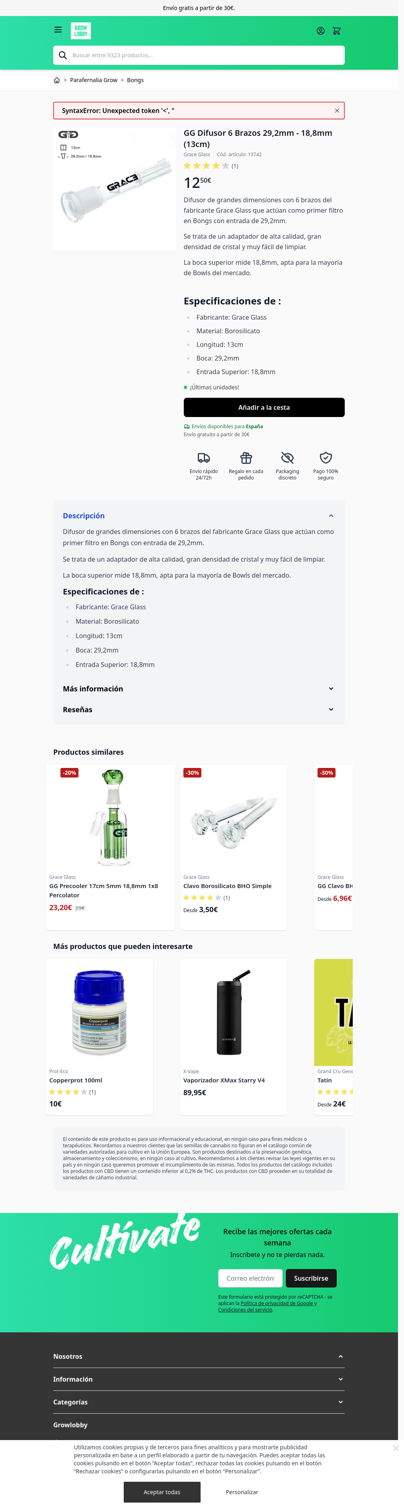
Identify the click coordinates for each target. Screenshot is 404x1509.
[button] (199, 1356)
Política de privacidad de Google (277, 1303)
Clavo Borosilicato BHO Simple (227, 886)
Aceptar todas (162, 1492)
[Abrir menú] (58, 29)
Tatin (325, 1080)
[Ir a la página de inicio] (191, 30)
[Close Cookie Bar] (396, 1448)
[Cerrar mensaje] (337, 110)
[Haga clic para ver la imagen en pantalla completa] (114, 188)
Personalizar (242, 1492)
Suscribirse (311, 1278)
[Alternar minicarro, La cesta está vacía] (337, 31)
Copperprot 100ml (75, 1080)
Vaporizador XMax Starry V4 (224, 1080)
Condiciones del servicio (245, 1309)
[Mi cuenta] (321, 31)
